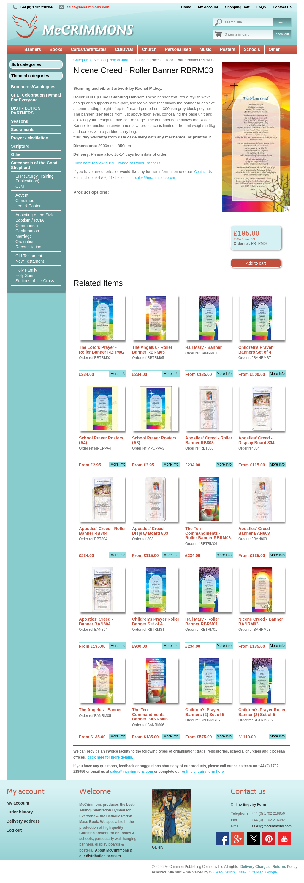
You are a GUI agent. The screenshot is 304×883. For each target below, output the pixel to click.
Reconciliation (28, 247)
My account (18, 803)
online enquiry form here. (203, 772)
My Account (208, 7)
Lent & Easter (28, 206)
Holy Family (26, 270)
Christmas (24, 200)
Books (56, 49)
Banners (32, 49)
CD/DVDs (124, 49)
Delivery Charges (255, 867)
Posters (227, 49)
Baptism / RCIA (29, 220)
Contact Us (282, 7)
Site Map (256, 872)
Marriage (23, 236)
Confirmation (27, 230)
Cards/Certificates (89, 49)
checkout (282, 34)
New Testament (29, 261)
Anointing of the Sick (34, 214)
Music (205, 49)
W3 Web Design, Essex (227, 872)
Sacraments (22, 129)
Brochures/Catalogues (33, 86)
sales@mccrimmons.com (87, 7)
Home (186, 7)
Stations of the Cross (34, 280)
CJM (19, 186)
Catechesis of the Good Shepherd (34, 165)
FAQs (261, 7)
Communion (26, 225)
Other (274, 49)
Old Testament (28, 255)
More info (117, 374)
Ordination (25, 241)
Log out (14, 830)
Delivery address (23, 821)
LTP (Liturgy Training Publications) (34, 178)
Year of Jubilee (120, 60)
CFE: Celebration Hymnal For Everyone (36, 97)
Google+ (272, 872)
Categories (82, 60)
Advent (21, 195)
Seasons (19, 121)
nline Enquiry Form (249, 804)
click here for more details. (110, 757)
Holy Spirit (24, 275)
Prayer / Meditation (29, 137)
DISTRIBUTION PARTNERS (26, 110)
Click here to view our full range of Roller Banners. (117, 163)
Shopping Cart (237, 7)
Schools (252, 49)
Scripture (20, 146)
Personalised (178, 49)
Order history (20, 812)
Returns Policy (285, 867)
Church (149, 49)
